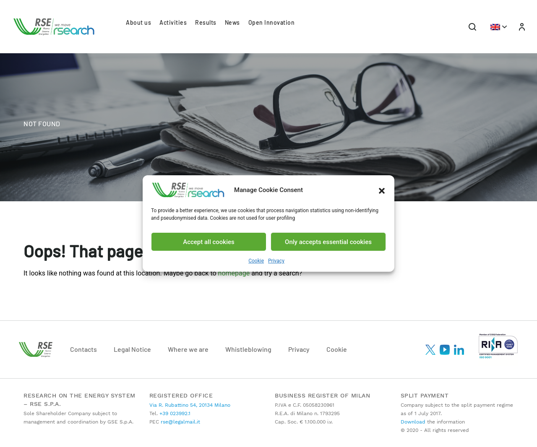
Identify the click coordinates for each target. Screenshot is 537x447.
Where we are (188, 349)
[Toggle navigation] (472, 26)
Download (413, 422)
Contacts (83, 349)
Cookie (256, 261)
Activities (173, 22)
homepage (234, 273)
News (232, 22)
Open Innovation (271, 22)
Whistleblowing (248, 349)
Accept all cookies (209, 242)
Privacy (276, 261)
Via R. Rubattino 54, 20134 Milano (189, 405)
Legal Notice (132, 349)
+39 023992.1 (174, 413)
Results (205, 22)
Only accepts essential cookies (328, 242)
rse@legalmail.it (179, 422)
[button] (382, 190)
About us (138, 22)
